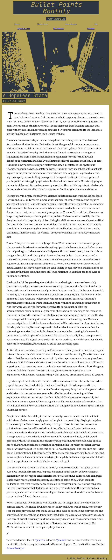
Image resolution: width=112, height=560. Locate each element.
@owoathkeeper (15, 548)
